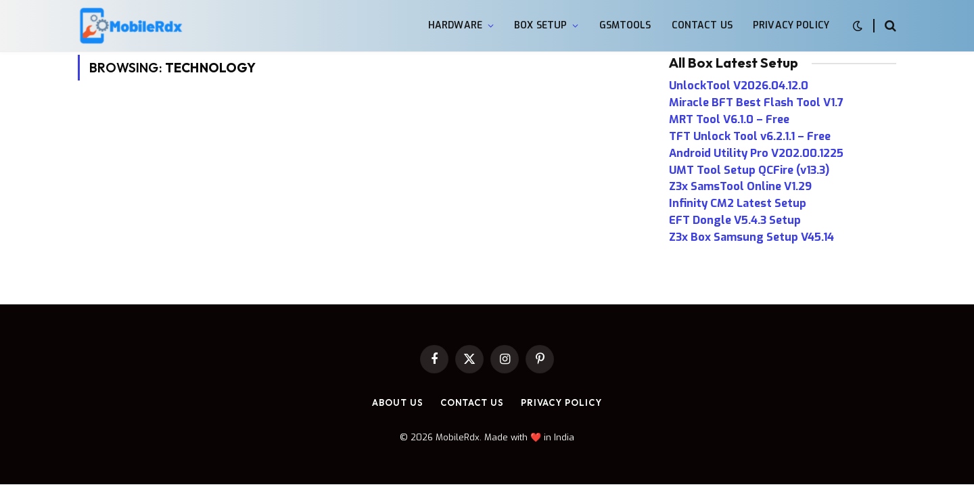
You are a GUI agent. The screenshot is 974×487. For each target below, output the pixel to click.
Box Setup (540, 25)
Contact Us (702, 25)
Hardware (455, 25)
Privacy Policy (791, 25)
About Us (397, 402)
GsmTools (625, 25)
